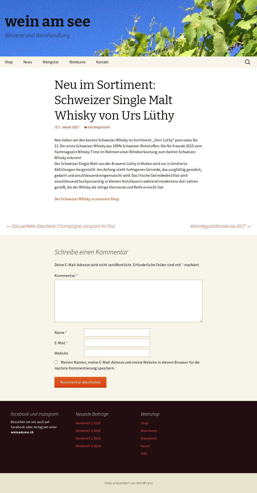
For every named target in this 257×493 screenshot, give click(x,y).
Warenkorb (149, 438)
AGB (144, 453)
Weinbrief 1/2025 (88, 438)
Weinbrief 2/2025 (88, 430)
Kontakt (102, 62)
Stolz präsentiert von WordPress (128, 483)
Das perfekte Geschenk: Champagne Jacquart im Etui (60, 226)
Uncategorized (99, 127)
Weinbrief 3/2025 (88, 423)
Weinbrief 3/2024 (88, 446)
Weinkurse (77, 62)
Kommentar (66, 275)
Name (60, 332)
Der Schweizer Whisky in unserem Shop (86, 198)
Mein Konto (149, 430)
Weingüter (51, 62)
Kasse (145, 446)
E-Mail (61, 342)
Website (61, 353)
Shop (9, 62)
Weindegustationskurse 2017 (221, 226)
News (27, 62)
